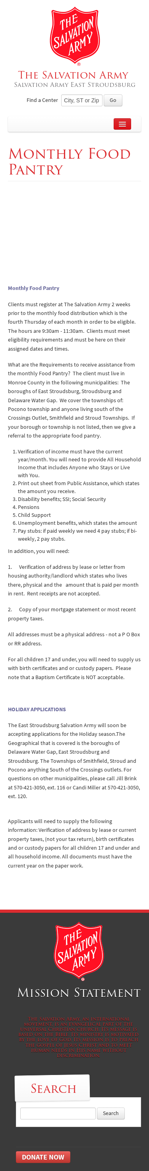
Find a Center (42, 100)
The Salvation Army (74, 78)
